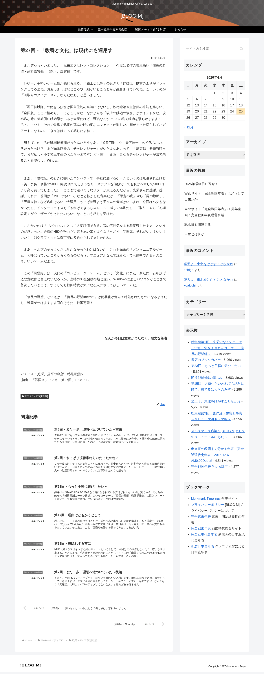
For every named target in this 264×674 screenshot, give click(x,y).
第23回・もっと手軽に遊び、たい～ (217, 366)
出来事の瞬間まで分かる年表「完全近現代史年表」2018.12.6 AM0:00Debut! (217, 455)
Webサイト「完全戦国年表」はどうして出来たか (214, 196)
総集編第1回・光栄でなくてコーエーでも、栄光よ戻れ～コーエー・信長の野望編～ (217, 348)
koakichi (190, 285)
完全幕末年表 (201, 516)
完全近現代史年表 (204, 534)
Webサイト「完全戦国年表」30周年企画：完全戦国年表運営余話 (212, 212)
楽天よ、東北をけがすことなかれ (208, 264)
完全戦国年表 (201, 528)
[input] (214, 49)
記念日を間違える (197, 224)
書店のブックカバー (206, 360)
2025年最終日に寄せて (201, 184)
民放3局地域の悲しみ (207, 378)
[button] (241, 49)
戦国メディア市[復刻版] (35, 396)
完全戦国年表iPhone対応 (209, 466)
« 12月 (188, 127)
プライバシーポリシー (207, 505)
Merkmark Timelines (206, 499)
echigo (188, 270)
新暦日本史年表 (202, 546)
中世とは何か (194, 234)
